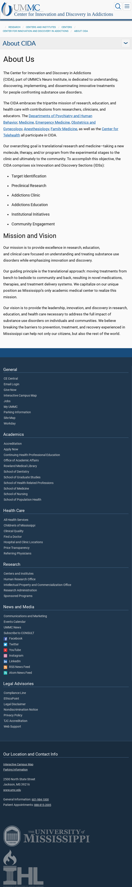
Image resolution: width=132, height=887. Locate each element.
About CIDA (81, 31)
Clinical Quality (13, 531)
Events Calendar (15, 622)
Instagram (13, 655)
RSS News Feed (17, 667)
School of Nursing (16, 494)
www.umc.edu (12, 790)
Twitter (11, 644)
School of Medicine (16, 488)
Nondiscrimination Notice (21, 710)
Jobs (7, 401)
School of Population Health (22, 500)
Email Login (11, 384)
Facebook (13, 638)
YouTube (12, 650)
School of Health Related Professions (28, 483)
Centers (67, 27)
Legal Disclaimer (15, 704)
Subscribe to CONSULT (19, 633)
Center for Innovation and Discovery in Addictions (63, 14)
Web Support (12, 726)
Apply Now (11, 449)
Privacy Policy (13, 715)
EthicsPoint (11, 698)
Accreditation (13, 444)
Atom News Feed (18, 673)
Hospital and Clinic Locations (23, 542)
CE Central (11, 378)
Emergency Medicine (52, 122)
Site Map (9, 418)
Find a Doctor (13, 537)
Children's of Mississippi (19, 525)
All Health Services (16, 520)
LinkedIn (12, 661)
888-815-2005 (42, 805)
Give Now (10, 390)
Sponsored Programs (18, 596)
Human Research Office (19, 579)
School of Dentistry (16, 472)
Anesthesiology (36, 129)
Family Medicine (64, 129)
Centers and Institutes (41, 27)
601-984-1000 (40, 799)
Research (14, 27)
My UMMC (11, 407)
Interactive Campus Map (20, 395)
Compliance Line (15, 693)
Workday (10, 423)
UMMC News (12, 627)
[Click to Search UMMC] (118, 6)
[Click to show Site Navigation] (127, 6)
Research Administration (20, 590)
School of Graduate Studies (22, 477)
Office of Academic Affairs (21, 460)
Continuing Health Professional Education (32, 455)
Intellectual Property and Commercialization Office (37, 585)
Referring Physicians (17, 553)
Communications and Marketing (25, 616)
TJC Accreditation (15, 721)
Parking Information (17, 412)
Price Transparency (17, 548)
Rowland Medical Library (20, 466)
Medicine (26, 122)
